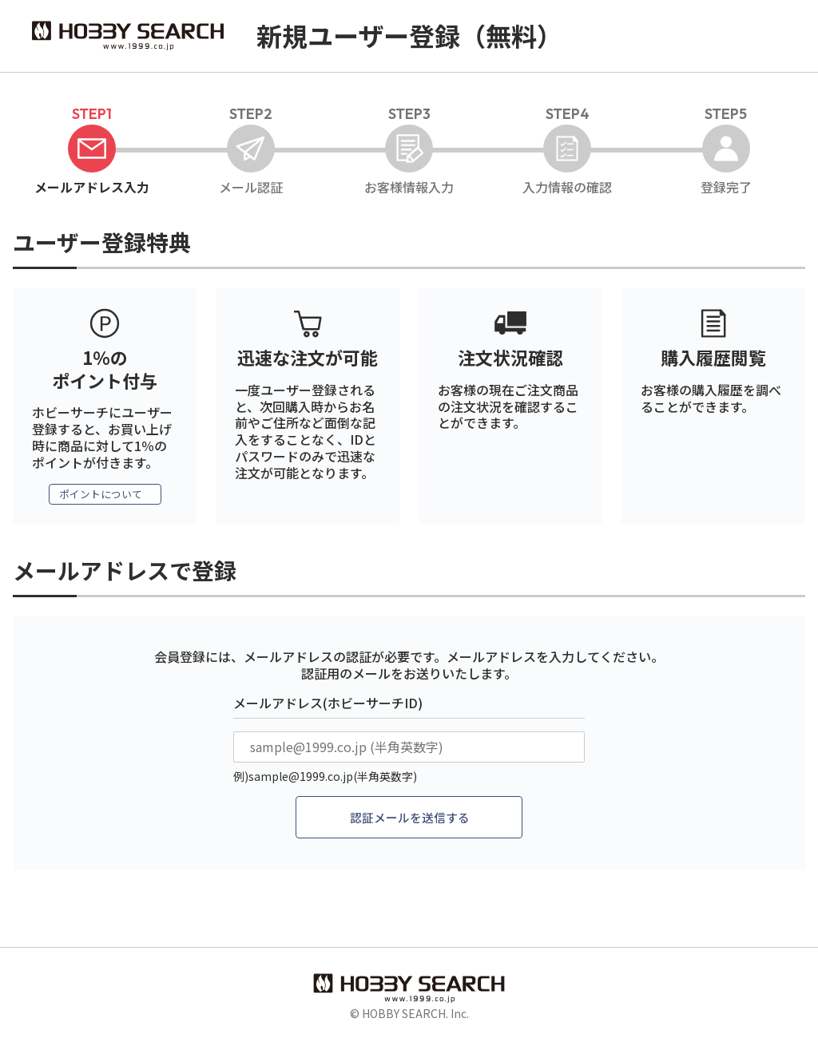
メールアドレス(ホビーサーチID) (328, 704)
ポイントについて (100, 495)
